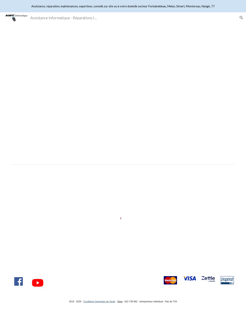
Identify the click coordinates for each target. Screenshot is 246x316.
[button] (241, 17)
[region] (123, 6)
